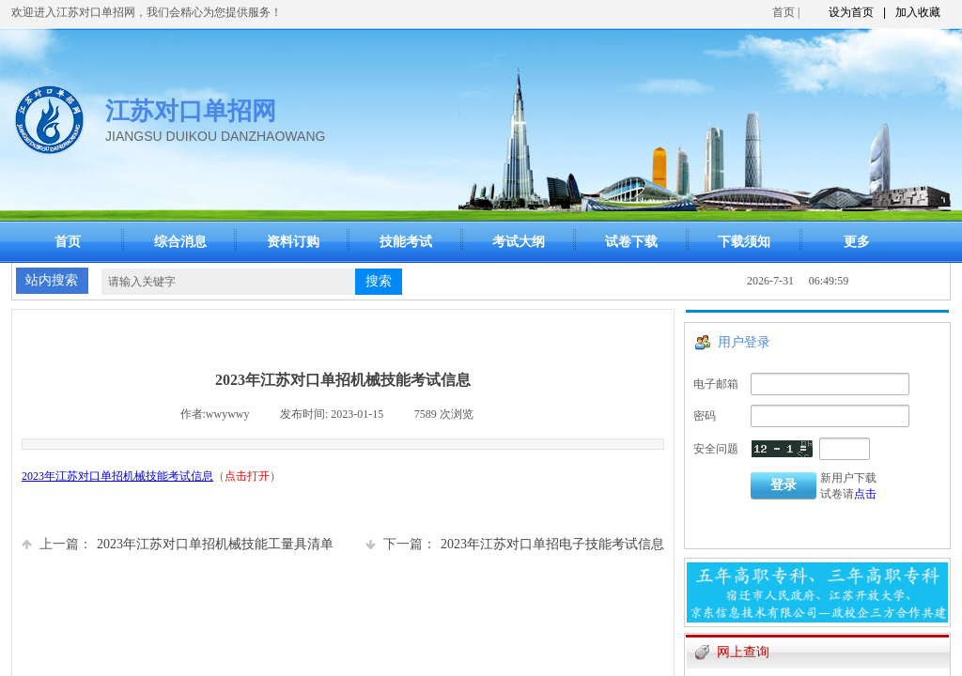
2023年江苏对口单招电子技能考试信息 (514, 544)
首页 (783, 12)
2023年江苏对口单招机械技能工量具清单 (178, 544)
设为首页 (851, 12)
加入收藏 (917, 12)
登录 (783, 485)
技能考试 (406, 242)
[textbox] (228, 282)
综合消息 (180, 242)
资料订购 (293, 242)
